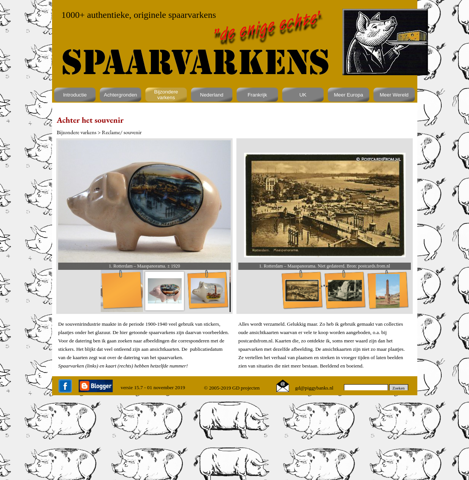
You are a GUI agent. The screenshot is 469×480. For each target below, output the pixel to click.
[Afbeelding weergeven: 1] (121, 291)
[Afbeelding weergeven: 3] (207, 291)
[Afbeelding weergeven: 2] (344, 291)
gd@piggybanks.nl (314, 388)
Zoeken (399, 388)
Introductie (75, 95)
